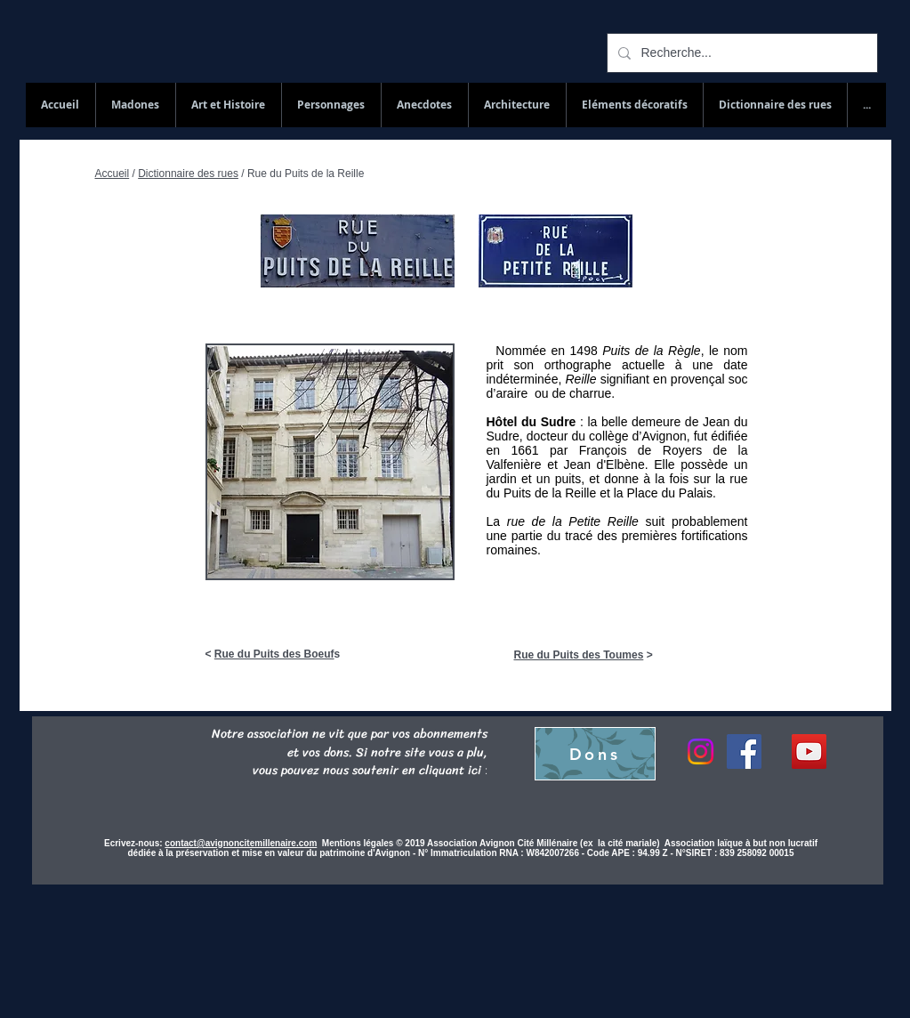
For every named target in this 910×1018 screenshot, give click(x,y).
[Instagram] (700, 751)
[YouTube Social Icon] (809, 751)
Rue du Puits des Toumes (579, 655)
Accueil (112, 173)
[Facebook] (744, 751)
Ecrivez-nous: (133, 843)
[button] (775, 105)
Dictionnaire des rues (188, 173)
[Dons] (595, 753)
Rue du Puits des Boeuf (274, 654)
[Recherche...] (740, 53)
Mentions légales (359, 843)
